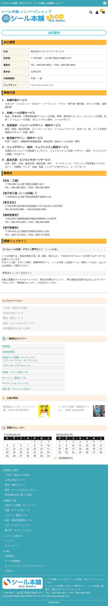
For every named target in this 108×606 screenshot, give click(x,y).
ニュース (9, 540)
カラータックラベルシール (17, 365)
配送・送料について (13, 318)
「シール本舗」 (51, 249)
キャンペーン (11, 545)
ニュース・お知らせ (12, 536)
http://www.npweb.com (42, 85)
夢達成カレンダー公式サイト (17, 273)
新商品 (6, 346)
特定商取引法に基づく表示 (16, 328)
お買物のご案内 (10, 470)
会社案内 (9, 556)
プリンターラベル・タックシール (20, 360)
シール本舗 (93, 586)
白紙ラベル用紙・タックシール (19, 357)
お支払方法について (13, 313)
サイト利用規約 (13, 561)
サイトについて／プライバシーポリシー (25, 566)
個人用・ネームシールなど (16, 389)
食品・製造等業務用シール (18, 520)
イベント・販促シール (14, 377)
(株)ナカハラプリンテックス (66, 589)
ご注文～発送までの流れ (15, 307)
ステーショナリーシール (15, 383)
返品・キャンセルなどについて (19, 323)
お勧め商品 (9, 351)
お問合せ (9, 571)
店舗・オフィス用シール (15, 372)
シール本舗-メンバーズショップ (33, 16)
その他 (5, 551)
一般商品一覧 (9, 500)
